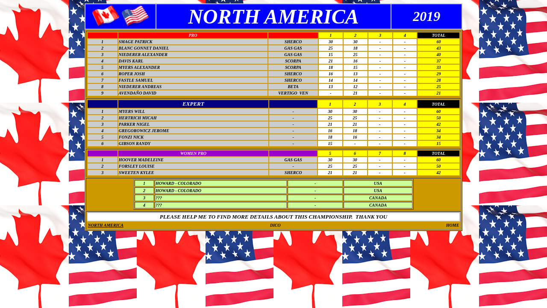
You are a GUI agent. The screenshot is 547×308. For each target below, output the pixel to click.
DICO (275, 225)
